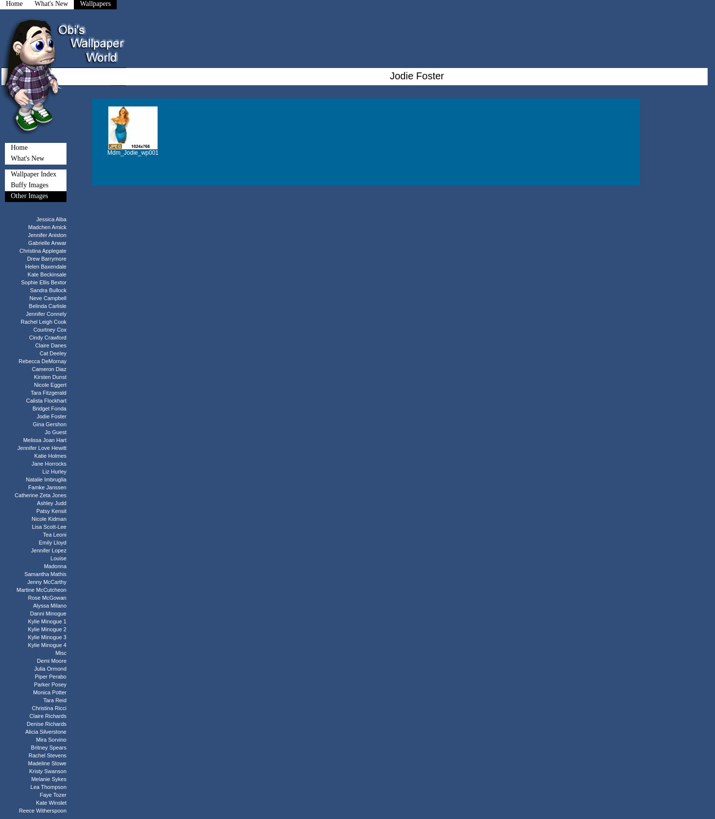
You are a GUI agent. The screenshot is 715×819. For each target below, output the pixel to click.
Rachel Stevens (47, 755)
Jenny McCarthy (47, 582)
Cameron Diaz (49, 369)
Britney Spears (48, 748)
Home (19, 147)
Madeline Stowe (47, 763)
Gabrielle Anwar (47, 243)
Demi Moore (51, 661)
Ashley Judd (51, 503)
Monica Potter (49, 692)
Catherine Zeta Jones (40, 495)
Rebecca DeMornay (42, 361)
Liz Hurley (54, 472)
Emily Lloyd (52, 543)
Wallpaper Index (34, 174)
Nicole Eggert (50, 385)
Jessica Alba (51, 219)
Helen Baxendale (45, 267)
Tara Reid (54, 700)
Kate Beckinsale (47, 274)
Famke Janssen (47, 487)
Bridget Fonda (49, 408)
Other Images (29, 196)
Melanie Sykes (48, 779)
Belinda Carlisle (47, 306)
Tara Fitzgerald (48, 393)
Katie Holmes (50, 456)
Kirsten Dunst (50, 377)
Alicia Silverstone (45, 732)
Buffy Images (29, 185)
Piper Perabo (50, 677)
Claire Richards (48, 716)
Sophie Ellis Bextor (43, 282)
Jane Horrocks (49, 464)
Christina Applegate (43, 251)
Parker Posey (50, 684)
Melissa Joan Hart (44, 440)
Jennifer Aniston (47, 235)
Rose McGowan (47, 598)
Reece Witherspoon (42, 811)
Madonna (55, 566)
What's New (27, 158)
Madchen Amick (47, 227)
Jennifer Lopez (48, 550)
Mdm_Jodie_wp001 (133, 152)
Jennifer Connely (46, 314)
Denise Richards (46, 724)
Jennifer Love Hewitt (41, 448)
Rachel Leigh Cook (43, 322)
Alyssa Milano (49, 606)
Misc (60, 653)
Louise (58, 558)
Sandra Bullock (48, 290)
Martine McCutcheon (42, 590)
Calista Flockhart (46, 401)
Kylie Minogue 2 (47, 629)
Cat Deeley (53, 353)
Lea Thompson (48, 787)
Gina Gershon (49, 424)
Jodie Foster (51, 416)
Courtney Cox (49, 330)
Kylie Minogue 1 (47, 621)
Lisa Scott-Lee (49, 527)
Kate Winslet (51, 803)
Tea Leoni (54, 535)
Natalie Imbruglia (46, 479)
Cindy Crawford (47, 338)
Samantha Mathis (45, 574)
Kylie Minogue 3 (47, 637)
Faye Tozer (53, 795)
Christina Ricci (49, 708)
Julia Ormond (50, 669)
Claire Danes (50, 345)
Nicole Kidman (49, 519)
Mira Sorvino (51, 740)
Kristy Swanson (47, 771)
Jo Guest (55, 432)
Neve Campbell (48, 298)
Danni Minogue (48, 613)
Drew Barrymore (46, 259)
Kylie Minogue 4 (47, 645)
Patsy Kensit (51, 511)
